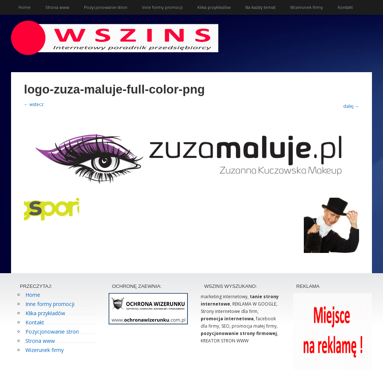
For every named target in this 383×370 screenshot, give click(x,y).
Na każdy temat (260, 7)
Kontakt (345, 7)
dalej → (351, 106)
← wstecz (33, 104)
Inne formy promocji (162, 7)
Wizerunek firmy (306, 7)
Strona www (57, 7)
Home (24, 7)
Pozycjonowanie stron (105, 7)
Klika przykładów (214, 7)
